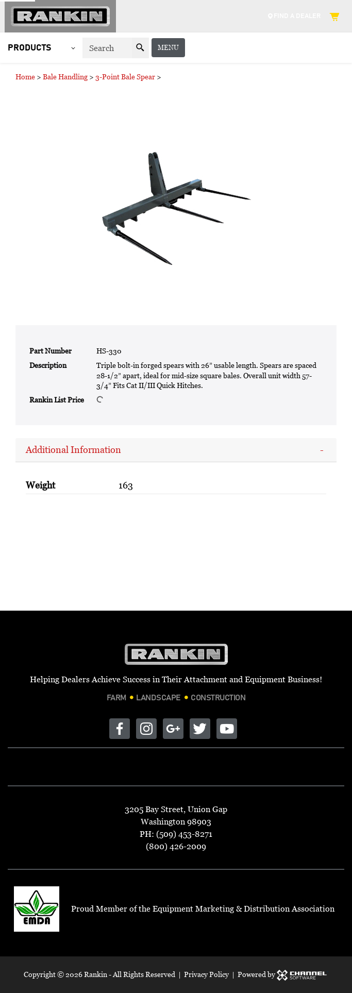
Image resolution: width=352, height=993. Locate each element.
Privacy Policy (206, 974)
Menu (327, 47)
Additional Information (73, 449)
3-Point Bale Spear (125, 76)
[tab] (176, 450)
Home (25, 76)
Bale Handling (65, 76)
